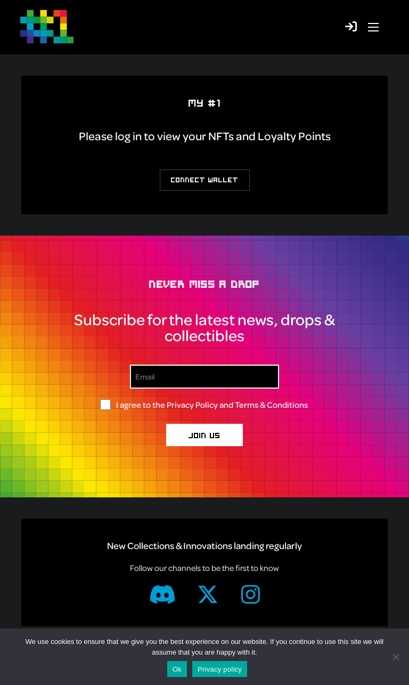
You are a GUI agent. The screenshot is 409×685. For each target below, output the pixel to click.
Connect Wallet (205, 179)
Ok (177, 669)
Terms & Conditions (271, 404)
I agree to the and (212, 404)
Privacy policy (220, 669)
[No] (395, 656)
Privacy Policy (192, 404)
